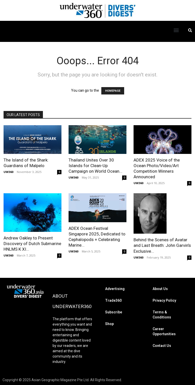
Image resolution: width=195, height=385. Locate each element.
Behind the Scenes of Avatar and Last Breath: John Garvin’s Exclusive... (162, 245)
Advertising (115, 288)
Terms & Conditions (162, 314)
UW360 (8, 172)
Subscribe (113, 312)
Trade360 (113, 300)
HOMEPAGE (112, 90)
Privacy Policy (164, 300)
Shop (109, 324)
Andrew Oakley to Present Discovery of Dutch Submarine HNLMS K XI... (32, 243)
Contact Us (162, 345)
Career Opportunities (164, 331)
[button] (176, 30)
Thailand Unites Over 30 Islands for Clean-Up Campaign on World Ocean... (95, 165)
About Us (160, 288)
